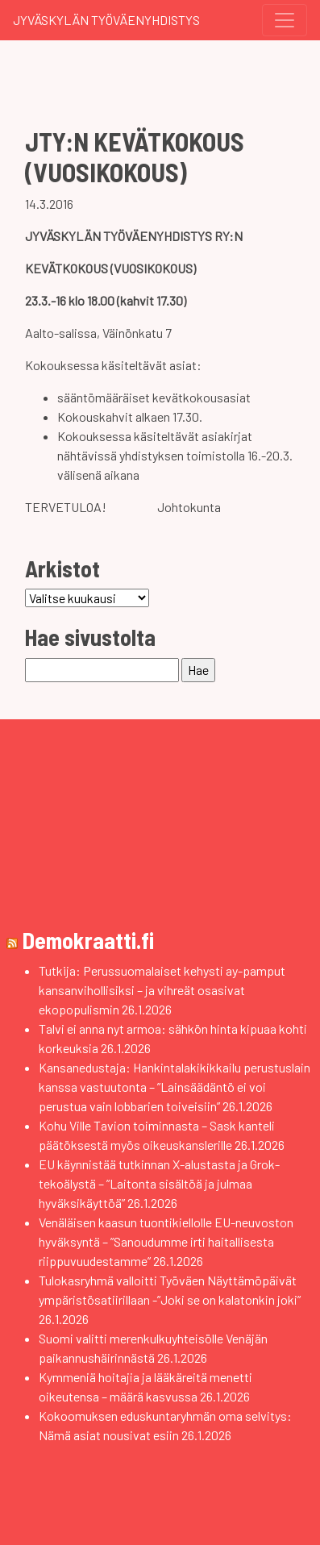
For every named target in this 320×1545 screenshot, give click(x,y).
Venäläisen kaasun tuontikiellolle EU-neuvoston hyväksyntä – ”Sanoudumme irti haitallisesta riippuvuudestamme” (166, 1241)
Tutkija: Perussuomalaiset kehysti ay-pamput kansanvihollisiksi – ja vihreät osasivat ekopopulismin (162, 990)
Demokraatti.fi (88, 940)
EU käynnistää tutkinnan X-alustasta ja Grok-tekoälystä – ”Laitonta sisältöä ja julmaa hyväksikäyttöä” (159, 1183)
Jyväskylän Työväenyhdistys (106, 19)
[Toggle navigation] (284, 20)
